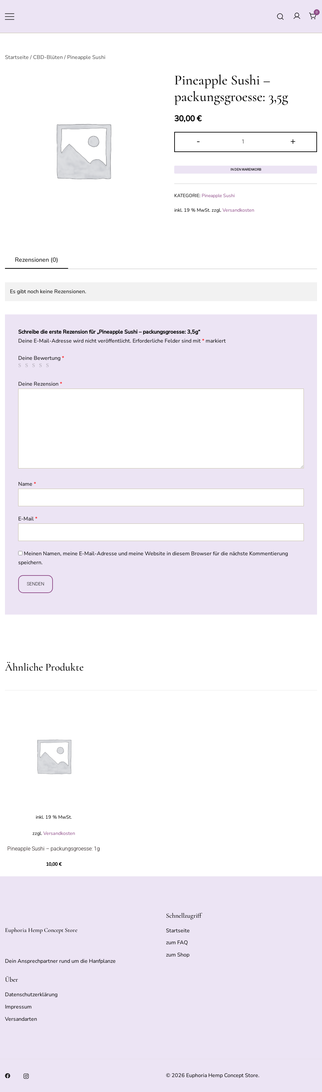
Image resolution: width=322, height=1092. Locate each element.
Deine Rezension (40, 384)
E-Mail (27, 518)
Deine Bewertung (41, 358)
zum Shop (177, 954)
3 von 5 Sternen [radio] (34, 365)
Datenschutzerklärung (31, 994)
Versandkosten (238, 210)
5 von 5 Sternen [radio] (48, 365)
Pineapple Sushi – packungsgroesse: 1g (53, 849)
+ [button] (293, 141)
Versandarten (21, 1019)
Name (27, 484)
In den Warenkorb (245, 169)
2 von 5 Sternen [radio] (27, 365)
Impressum (18, 1006)
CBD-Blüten (48, 57)
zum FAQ (177, 942)
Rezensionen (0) (36, 260)
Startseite (17, 57)
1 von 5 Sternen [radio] (20, 365)
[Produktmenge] (245, 142)
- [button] (198, 141)
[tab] (36, 260)
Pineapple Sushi (86, 57)
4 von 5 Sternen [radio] (41, 365)
